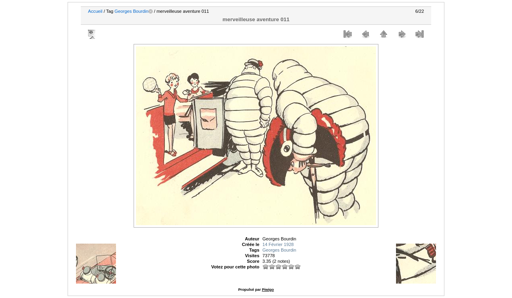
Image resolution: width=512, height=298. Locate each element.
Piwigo (268, 290)
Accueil (95, 11)
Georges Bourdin (131, 11)
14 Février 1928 (278, 244)
